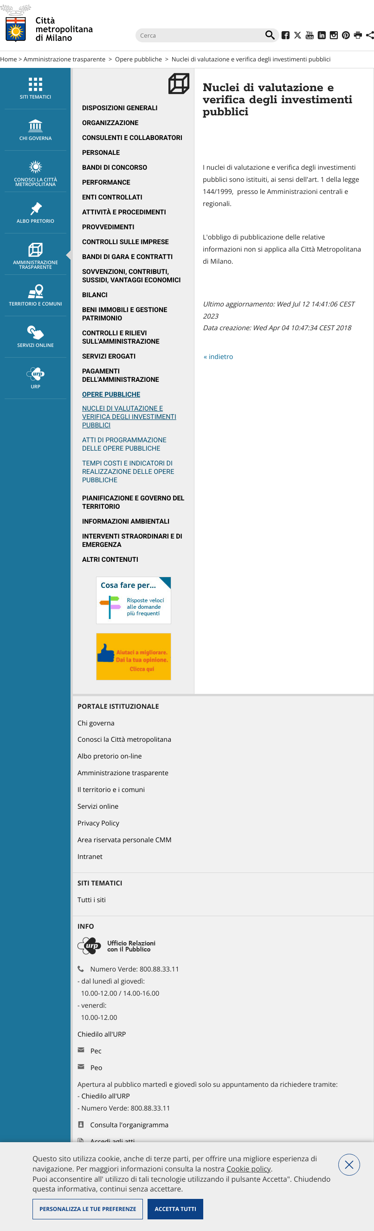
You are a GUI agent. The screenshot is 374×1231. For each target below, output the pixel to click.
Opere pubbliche (138, 59)
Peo (96, 1068)
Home (8, 59)
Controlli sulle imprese (125, 242)
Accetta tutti (175, 1209)
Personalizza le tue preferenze (87, 1209)
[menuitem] (35, 88)
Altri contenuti (110, 560)
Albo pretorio (35, 213)
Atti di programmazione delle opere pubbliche (124, 444)
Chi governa (96, 723)
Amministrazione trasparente (64, 59)
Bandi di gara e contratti (127, 257)
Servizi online (35, 337)
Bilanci (95, 295)
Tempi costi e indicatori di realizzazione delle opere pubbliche (128, 471)
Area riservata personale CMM (124, 840)
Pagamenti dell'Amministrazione (120, 375)
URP (35, 378)
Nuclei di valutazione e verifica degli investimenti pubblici (129, 417)
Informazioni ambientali (125, 522)
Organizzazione (110, 123)
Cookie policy (248, 1169)
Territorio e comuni (35, 295)
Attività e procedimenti (124, 212)
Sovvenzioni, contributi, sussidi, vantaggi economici (131, 276)
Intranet (90, 856)
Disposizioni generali (120, 108)
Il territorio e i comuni (111, 789)
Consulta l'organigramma (129, 1125)
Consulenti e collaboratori (132, 138)
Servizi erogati (108, 356)
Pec (96, 1051)
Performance (106, 182)
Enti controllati (112, 197)
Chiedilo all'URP (102, 1034)
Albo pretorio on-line (109, 756)
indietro (221, 357)
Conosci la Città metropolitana (35, 174)
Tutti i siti (91, 900)
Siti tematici (35, 88)
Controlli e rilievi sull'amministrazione (121, 337)
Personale (101, 153)
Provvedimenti (108, 227)
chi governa (35, 130)
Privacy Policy (98, 823)
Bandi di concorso (114, 168)
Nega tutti (349, 1165)
